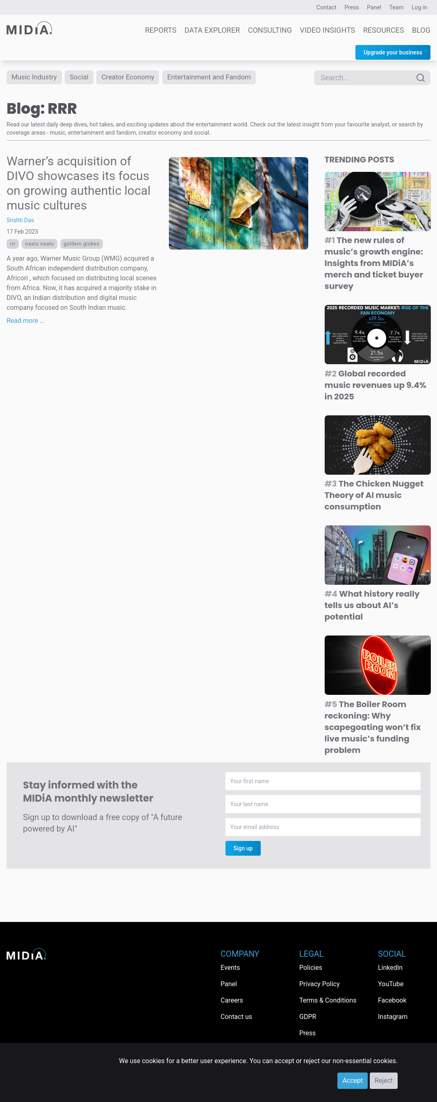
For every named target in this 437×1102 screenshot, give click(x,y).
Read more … (25, 321)
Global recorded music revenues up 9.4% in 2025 (376, 386)
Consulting (270, 30)
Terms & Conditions (328, 1000)
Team (396, 7)
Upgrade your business (393, 52)
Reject (384, 1080)
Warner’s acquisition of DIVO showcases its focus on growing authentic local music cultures (78, 184)
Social (83, 77)
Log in (419, 7)
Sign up (243, 849)
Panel (374, 7)
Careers (232, 1000)
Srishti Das (20, 221)
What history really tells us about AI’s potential (372, 606)
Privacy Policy (319, 984)
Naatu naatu (39, 245)
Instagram (392, 1017)
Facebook (392, 1000)
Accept (352, 1080)
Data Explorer (212, 30)
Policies (310, 967)
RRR (13, 245)
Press (351, 7)
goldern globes (82, 245)
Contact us (236, 1017)
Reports (161, 30)
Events (230, 967)
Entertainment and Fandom (219, 77)
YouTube (390, 984)
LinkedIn (390, 967)
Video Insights (327, 30)
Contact (326, 7)
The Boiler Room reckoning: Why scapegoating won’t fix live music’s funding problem (373, 728)
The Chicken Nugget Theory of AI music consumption (374, 496)
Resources (383, 30)
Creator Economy (134, 77)
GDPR (307, 1017)
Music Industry (35, 77)
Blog (421, 30)
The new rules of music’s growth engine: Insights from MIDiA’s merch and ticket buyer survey (374, 264)
